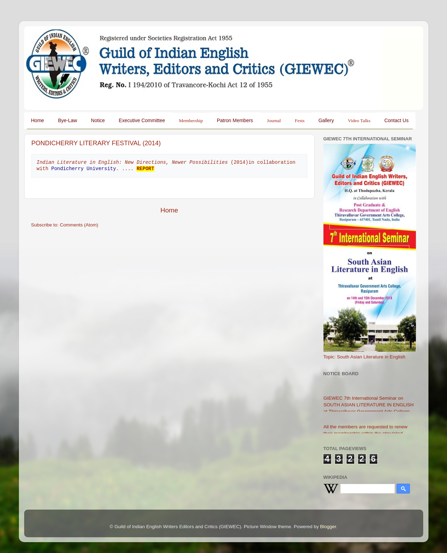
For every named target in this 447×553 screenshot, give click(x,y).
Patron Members (235, 120)
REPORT (145, 168)
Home (37, 120)
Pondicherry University (83, 168)
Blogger (328, 526)
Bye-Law (67, 120)
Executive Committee (142, 120)
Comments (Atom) (79, 224)
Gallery (326, 120)
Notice (98, 120)
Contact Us (396, 120)
